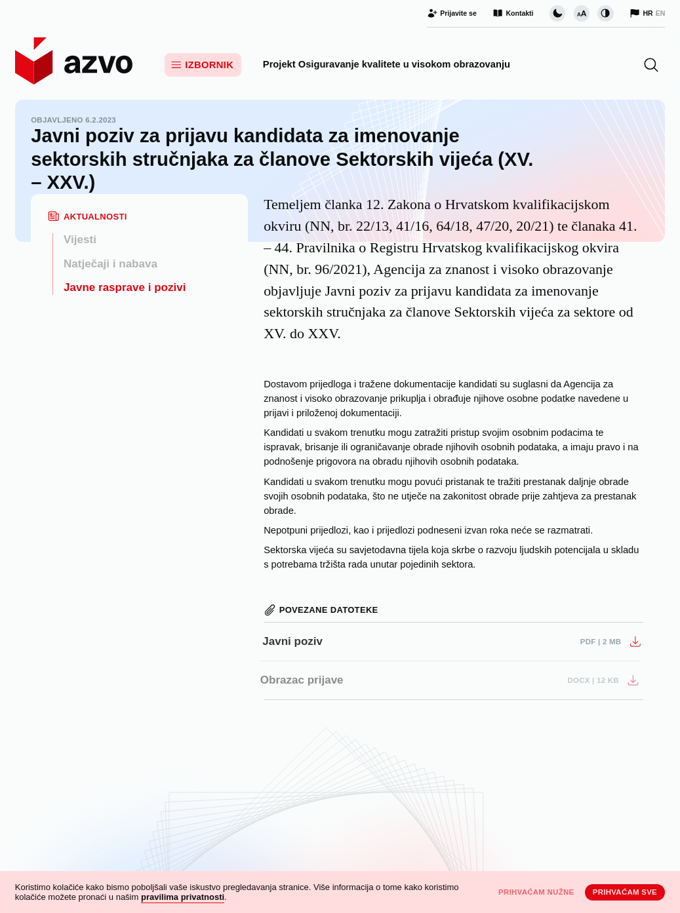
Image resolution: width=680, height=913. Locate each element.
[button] (651, 64)
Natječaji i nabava (110, 264)
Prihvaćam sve (625, 892)
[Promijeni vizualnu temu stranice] (557, 13)
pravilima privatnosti (182, 897)
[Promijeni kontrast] (605, 13)
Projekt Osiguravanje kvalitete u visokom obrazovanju (386, 64)
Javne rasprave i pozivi (125, 287)
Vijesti (80, 239)
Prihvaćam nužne (536, 892)
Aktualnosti (95, 217)
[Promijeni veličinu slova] (582, 13)
